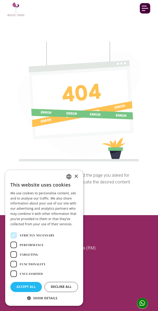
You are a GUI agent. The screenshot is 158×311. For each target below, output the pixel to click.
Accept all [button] (26, 286)
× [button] (76, 176)
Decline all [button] (61, 286)
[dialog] (44, 238)
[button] (44, 298)
